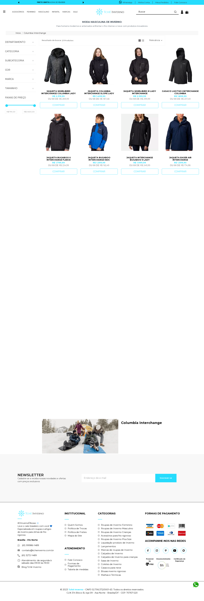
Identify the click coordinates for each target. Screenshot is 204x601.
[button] (20, 43)
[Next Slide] (83, 2)
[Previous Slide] (19, 2)
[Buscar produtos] (175, 11)
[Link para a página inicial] (18, 33)
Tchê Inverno (75, 589)
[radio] (139, 40)
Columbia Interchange (35, 33)
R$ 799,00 (11, 196)
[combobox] (157, 12)
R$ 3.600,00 (29, 196)
